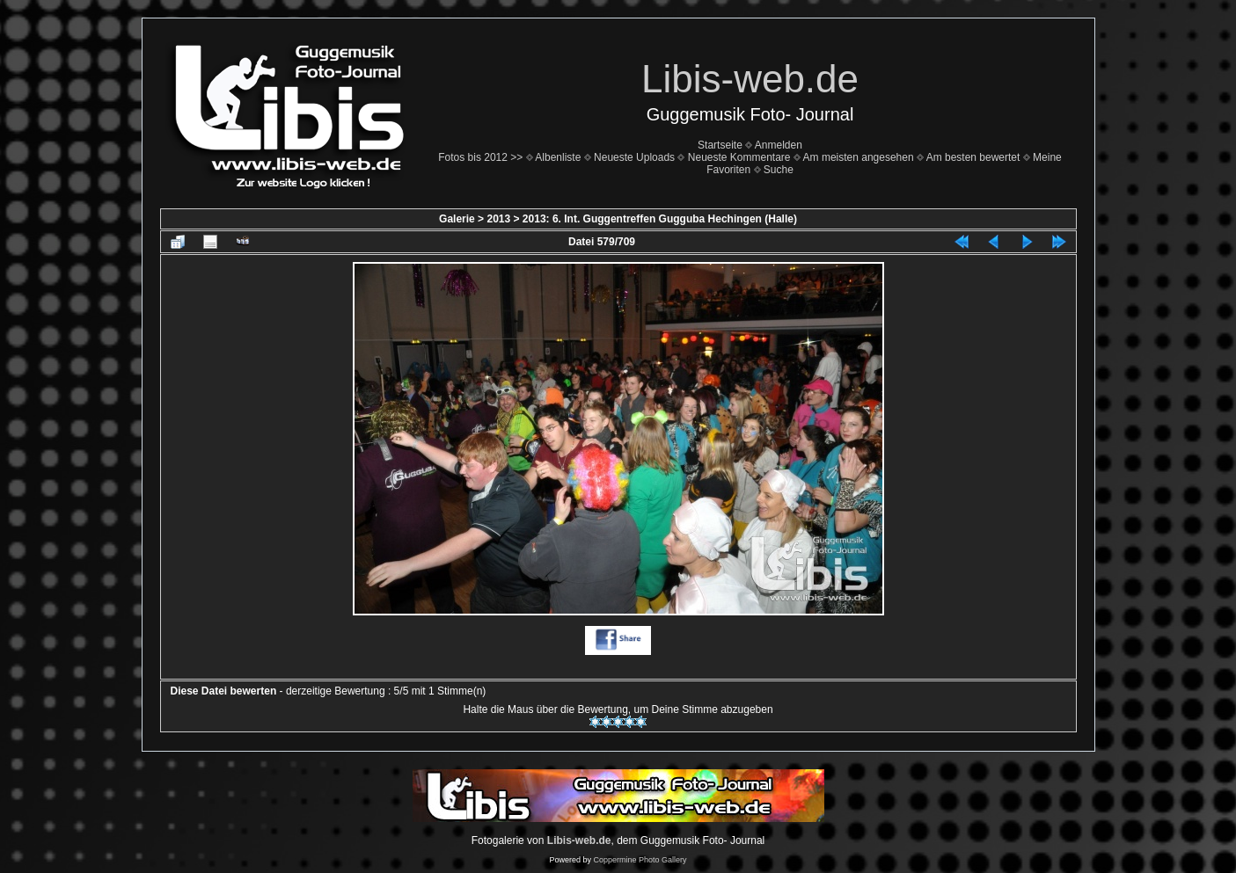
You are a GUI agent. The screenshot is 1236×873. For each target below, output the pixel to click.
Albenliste (558, 157)
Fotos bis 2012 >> (480, 157)
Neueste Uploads (634, 157)
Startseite (720, 145)
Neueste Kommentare (739, 157)
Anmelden (778, 145)
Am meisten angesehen (858, 157)
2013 (498, 219)
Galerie (457, 219)
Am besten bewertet (973, 157)
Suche (779, 170)
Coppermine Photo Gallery (639, 859)
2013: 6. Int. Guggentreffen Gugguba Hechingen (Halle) (660, 219)
